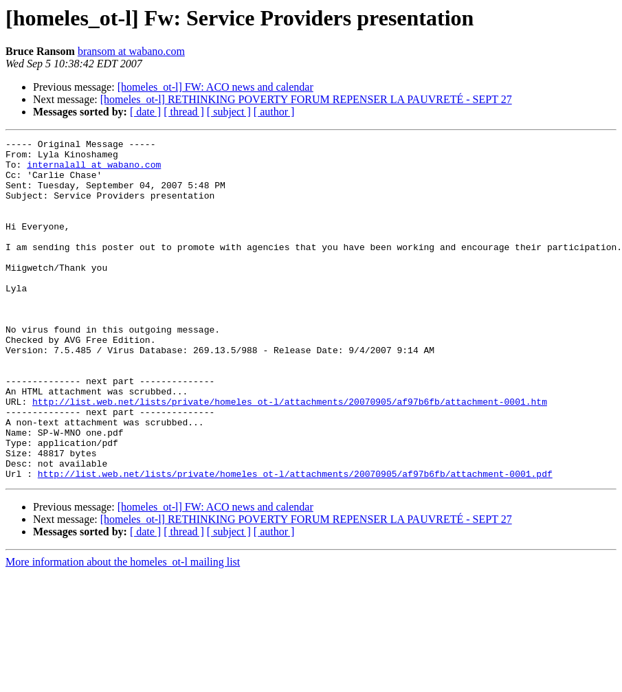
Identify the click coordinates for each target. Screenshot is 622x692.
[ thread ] (184, 112)
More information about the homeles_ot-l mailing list (122, 630)
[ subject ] (229, 112)
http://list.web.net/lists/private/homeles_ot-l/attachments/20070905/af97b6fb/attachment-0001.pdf (295, 541)
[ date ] (145, 112)
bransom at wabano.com (131, 51)
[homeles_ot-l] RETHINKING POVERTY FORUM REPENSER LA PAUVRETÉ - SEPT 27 (306, 99)
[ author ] (274, 112)
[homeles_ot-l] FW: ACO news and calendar (215, 87)
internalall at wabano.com (94, 170)
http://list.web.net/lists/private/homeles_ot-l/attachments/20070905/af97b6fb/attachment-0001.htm (289, 455)
